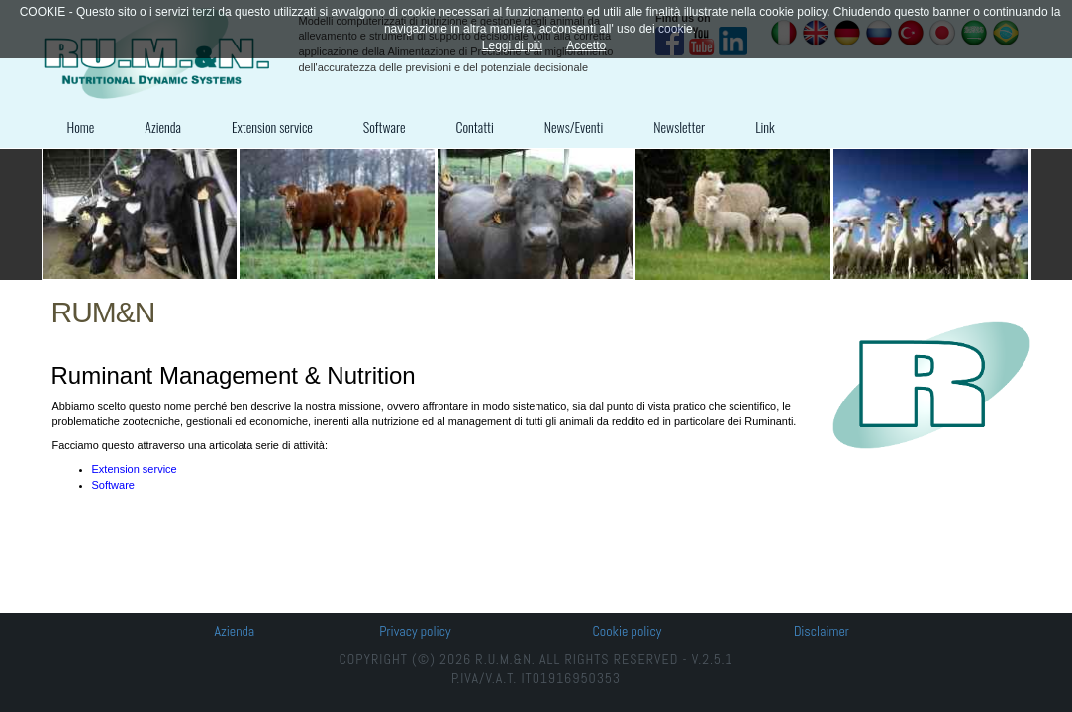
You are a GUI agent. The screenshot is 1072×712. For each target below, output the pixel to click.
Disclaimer (821, 631)
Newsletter (679, 126)
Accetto (586, 45)
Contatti (475, 126)
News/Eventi (573, 126)
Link (765, 126)
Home (81, 126)
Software (384, 126)
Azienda (163, 126)
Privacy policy (414, 631)
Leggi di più (512, 45)
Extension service (272, 126)
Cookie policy (626, 631)
